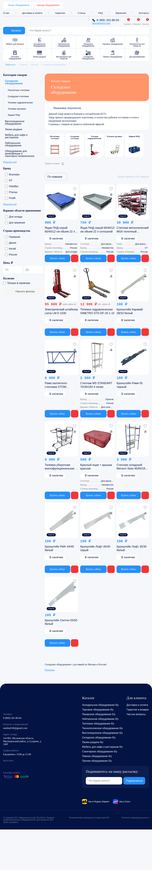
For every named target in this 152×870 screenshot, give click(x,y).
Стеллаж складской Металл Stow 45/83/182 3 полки (132, 466)
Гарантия (60, 13)
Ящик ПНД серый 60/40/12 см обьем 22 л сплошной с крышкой (60, 229)
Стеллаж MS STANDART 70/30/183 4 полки (96, 385)
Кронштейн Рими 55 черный (130, 385)
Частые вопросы (136, 714)
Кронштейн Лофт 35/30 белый (131, 548)
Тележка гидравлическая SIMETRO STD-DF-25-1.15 (97, 311)
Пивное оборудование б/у (97, 756)
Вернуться (9, 64)
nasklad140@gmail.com (15, 728)
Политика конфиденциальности (135, 818)
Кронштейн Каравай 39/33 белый (130, 311)
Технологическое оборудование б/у (102, 728)
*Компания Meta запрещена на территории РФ (89, 818)
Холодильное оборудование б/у (100, 705)
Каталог (35, 64)
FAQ (100, 13)
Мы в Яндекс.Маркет (98, 801)
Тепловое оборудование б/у (98, 723)
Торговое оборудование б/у (98, 709)
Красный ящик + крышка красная (96, 466)
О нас (6, 13)
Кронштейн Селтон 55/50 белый (61, 622)
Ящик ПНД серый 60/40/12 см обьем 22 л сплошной (97, 229)
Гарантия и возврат (138, 709)
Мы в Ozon (124, 801)
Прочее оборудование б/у (97, 761)
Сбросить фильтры (23, 291)
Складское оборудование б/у (98, 737)
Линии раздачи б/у (92, 742)
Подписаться (134, 780)
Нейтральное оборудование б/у (100, 719)
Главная (23, 64)
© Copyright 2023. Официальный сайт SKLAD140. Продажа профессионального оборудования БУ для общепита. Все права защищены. (28, 820)
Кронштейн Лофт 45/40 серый (95, 548)
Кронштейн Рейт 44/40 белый (59, 548)
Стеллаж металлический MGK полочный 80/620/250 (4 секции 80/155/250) (133, 229)
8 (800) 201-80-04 (12, 718)
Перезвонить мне (101, 23)
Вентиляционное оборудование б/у (102, 733)
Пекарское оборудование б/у (98, 714)
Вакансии (121, 13)
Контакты (144, 13)
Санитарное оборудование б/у (99, 751)
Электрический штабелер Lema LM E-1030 (61, 311)
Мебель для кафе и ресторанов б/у (102, 747)
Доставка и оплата (32, 13)
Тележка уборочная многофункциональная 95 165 (61, 466)
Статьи (81, 13)
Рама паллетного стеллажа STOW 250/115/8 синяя (56, 385)
